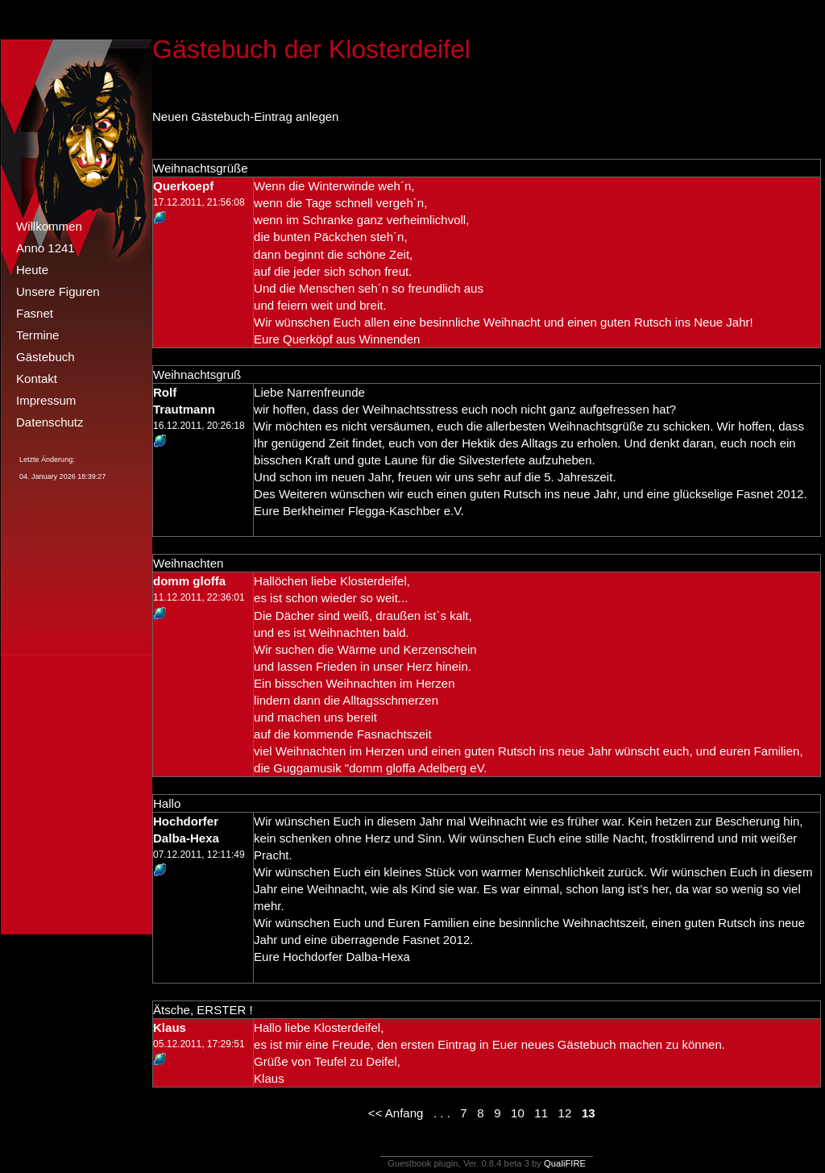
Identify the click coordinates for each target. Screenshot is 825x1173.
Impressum (46, 400)
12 (565, 1113)
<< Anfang (396, 1113)
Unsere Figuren (58, 291)
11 (541, 1113)
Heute (32, 270)
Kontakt (36, 378)
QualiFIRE (565, 1163)
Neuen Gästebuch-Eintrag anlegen (245, 116)
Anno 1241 (45, 248)
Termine (37, 335)
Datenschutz (50, 422)
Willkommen (49, 226)
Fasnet (34, 313)
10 (517, 1113)
